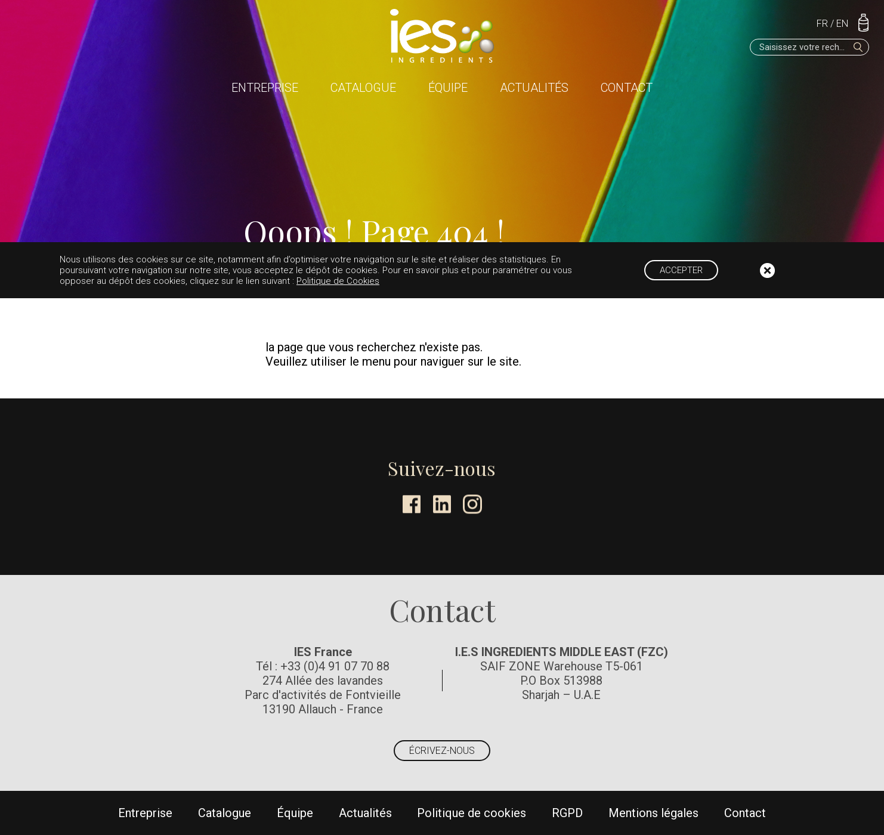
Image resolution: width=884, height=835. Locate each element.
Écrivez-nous (442, 750)
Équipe (448, 88)
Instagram (472, 504)
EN (842, 23)
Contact (627, 88)
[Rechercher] (858, 47)
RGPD (567, 813)
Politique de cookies (471, 813)
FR (822, 23)
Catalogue (363, 88)
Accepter (681, 270)
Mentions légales (653, 813)
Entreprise (264, 88)
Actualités (534, 88)
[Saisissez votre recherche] (809, 47)
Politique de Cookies (337, 281)
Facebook (411, 504)
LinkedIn (442, 504)
